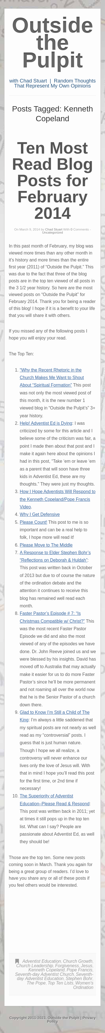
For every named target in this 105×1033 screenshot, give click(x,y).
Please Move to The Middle (46, 545)
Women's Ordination (83, 985)
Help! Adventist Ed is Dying (46, 423)
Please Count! (33, 522)
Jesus (86, 965)
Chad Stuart (53, 229)
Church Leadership (34, 965)
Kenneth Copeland (47, 969)
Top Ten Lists (60, 983)
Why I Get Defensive (40, 514)
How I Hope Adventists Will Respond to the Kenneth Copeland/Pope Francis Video (57, 499)
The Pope (36, 983)
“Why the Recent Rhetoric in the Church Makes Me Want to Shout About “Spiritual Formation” (52, 378)
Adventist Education (41, 961)
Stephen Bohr (79, 978)
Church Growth (77, 961)
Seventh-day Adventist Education (55, 976)
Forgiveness (67, 965)
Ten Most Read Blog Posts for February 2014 (52, 180)
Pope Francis (79, 969)
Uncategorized (52, 232)
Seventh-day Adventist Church (44, 974)
